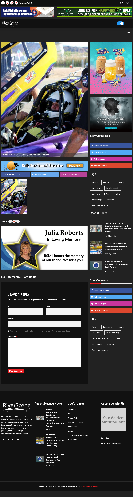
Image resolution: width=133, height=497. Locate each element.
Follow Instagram (100, 159)
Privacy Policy (73, 418)
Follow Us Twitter (100, 152)
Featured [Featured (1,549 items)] (95, 182)
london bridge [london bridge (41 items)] (97, 200)
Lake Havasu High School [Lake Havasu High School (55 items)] (101, 194)
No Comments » (35, 155)
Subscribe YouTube (101, 166)
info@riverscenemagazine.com (112, 443)
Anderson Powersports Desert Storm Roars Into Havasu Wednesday (116, 247)
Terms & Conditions (75, 422)
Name (11, 306)
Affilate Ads (72, 427)
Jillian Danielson (8, 155)
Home (127, 32)
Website (11, 319)
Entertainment (73, 439)
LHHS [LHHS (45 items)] (118, 194)
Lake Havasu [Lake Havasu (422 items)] (96, 188)
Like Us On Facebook (101, 146)
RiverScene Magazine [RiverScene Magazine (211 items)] (100, 205)
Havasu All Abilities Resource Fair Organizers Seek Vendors (116, 264)
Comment (12, 337)
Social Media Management (78, 435)
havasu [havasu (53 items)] (121, 182)
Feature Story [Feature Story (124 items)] (108, 182)
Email (49, 306)
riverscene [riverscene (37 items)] (111, 200)
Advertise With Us (26, 3)
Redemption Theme (90, 486)
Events (70, 431)
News (70, 414)
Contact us (72, 410)
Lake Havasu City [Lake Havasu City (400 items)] (112, 188)
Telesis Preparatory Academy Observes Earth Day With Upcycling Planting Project (118, 227)
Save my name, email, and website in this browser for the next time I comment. (43, 331)
